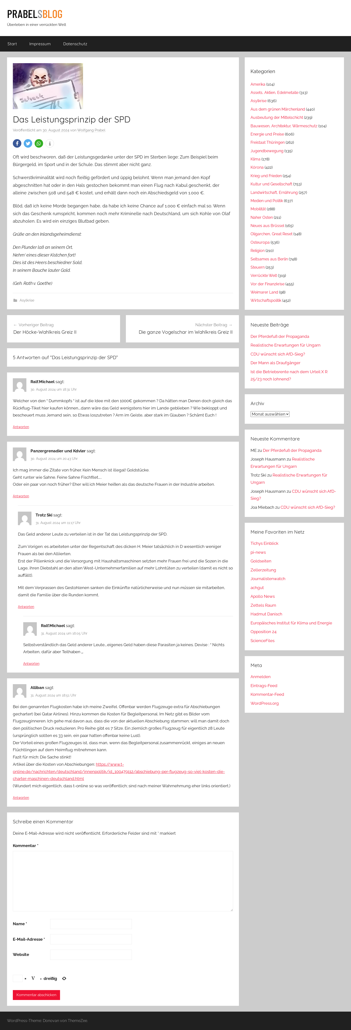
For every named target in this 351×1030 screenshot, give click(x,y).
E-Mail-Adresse (29, 939)
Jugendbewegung (267, 151)
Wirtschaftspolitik (266, 300)
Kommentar (25, 845)
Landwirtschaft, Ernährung (274, 192)
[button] (17, 143)
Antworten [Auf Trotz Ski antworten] (26, 607)
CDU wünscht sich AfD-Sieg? (278, 354)
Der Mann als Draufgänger (275, 362)
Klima (255, 159)
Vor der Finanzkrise (267, 284)
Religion (258, 250)
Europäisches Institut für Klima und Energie (291, 623)
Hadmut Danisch (266, 614)
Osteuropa (260, 242)
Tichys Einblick (264, 543)
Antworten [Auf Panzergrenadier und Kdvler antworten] (21, 496)
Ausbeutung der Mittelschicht (277, 117)
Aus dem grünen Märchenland (278, 109)
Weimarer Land (264, 292)
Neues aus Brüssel (267, 225)
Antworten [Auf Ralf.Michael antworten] (21, 427)
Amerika (258, 84)
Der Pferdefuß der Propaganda (280, 336)
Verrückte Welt (264, 275)
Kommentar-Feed (267, 694)
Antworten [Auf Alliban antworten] (21, 798)
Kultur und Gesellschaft (271, 184)
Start (12, 43)
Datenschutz (75, 43)
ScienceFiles (263, 640)
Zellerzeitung (263, 570)
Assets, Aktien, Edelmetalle (274, 92)
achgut (257, 587)
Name (20, 923)
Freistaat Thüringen (268, 142)
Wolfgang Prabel (91, 130)
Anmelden (261, 676)
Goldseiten (261, 561)
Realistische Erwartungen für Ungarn (285, 345)
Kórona (257, 167)
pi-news (258, 552)
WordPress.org (265, 703)
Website (21, 954)
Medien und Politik (267, 200)
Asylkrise (27, 300)
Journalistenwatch (268, 578)
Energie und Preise (267, 134)
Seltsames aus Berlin (269, 259)
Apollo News (263, 596)
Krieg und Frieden (266, 176)
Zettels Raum (263, 605)
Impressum (40, 43)
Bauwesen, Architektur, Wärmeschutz (284, 126)
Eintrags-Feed (264, 685)
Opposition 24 (263, 631)
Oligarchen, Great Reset (271, 234)
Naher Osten (262, 217)
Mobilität (258, 209)
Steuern (258, 267)
